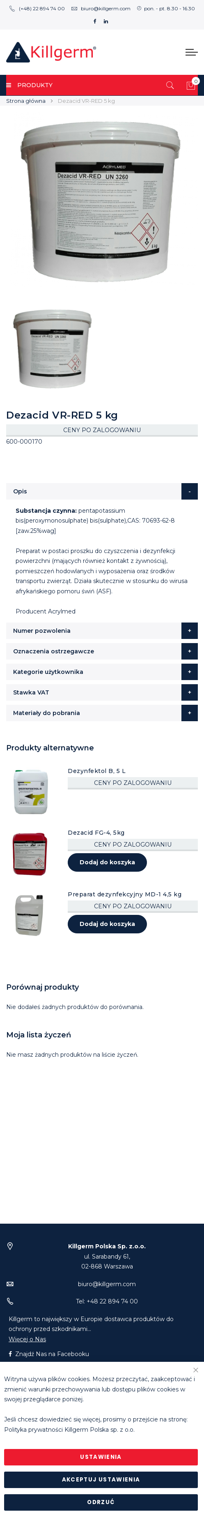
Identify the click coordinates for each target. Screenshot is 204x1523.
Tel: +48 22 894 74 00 (107, 1301)
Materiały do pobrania (46, 713)
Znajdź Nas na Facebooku (49, 1354)
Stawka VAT (31, 692)
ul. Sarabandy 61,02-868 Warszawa (107, 1256)
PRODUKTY (29, 85)
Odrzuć (101, 1502)
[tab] (102, 491)
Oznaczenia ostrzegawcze (53, 651)
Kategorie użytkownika (48, 672)
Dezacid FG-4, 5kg (96, 832)
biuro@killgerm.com (101, 8)
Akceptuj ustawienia (101, 1480)
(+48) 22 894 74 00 (37, 8)
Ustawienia (101, 1457)
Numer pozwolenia (42, 630)
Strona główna (26, 100)
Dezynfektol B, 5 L (97, 771)
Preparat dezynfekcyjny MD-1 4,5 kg (124, 894)
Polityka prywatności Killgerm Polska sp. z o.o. (69, 1429)
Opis (20, 491)
